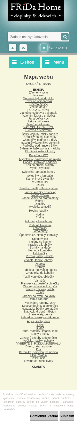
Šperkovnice (40, 238)
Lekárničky (40, 253)
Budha (40, 328)
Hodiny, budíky (38, 210)
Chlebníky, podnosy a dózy (40, 139)
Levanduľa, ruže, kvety (38, 360)
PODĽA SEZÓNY (38, 109)
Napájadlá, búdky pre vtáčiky (40, 308)
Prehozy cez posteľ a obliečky (40, 283)
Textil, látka (38, 358)
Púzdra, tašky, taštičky (40, 256)
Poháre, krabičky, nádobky (40, 162)
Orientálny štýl (38, 104)
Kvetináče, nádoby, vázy (40, 302)
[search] (65, 36)
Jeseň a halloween (39, 124)
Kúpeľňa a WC (38, 155)
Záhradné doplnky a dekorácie (40, 317)
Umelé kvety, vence (40, 314)
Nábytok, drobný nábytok (40, 311)
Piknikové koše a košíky (40, 151)
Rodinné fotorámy (40, 225)
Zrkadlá (40, 264)
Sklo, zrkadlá (38, 355)
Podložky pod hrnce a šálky (40, 145)
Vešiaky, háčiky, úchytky (38, 340)
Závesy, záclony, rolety (40, 289)
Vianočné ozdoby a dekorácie (38, 112)
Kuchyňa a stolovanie (38, 130)
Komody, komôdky (40, 250)
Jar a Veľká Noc (38, 118)
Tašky (40, 292)
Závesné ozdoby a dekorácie (38, 337)
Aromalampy (40, 181)
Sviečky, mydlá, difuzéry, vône (38, 188)
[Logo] (36, 10)
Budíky (40, 217)
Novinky (38, 95)
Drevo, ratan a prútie (38, 346)
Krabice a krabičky (40, 244)
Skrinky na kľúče (40, 247)
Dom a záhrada (38, 299)
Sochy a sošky (40, 333)
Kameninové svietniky (40, 178)
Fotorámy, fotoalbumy (38, 221)
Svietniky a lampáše (40, 175)
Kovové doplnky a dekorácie (40, 305)
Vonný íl (40, 201)
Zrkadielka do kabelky (40, 272)
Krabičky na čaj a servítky (40, 137)
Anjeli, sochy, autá (38, 321)
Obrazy (40, 267)
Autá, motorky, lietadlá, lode (40, 331)
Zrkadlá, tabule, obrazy (38, 260)
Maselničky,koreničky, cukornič (40, 142)
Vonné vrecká (40, 195)
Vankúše (39, 280)
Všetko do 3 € (38, 107)
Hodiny (40, 214)
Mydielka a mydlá (40, 206)
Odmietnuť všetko (44, 416)
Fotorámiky (40, 228)
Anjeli (40, 325)
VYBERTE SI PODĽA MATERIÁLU (38, 343)
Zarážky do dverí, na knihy (38, 296)
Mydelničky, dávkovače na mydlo (40, 159)
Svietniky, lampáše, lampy (38, 171)
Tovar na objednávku (38, 101)
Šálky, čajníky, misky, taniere (40, 134)
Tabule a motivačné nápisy (40, 269)
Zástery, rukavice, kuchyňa (40, 286)
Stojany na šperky (40, 241)
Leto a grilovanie (38, 121)
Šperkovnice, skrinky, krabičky (38, 235)
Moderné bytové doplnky (38, 98)
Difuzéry (40, 203)
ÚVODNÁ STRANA (38, 83)
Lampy (40, 184)
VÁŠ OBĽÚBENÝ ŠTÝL (38, 127)
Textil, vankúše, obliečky (38, 276)
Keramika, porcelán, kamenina (38, 352)
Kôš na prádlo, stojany (40, 165)
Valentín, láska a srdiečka (38, 115)
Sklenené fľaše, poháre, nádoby (40, 148)
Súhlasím (67, 416)
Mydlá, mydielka (40, 167)
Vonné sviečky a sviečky (40, 192)
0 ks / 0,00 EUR (58, 48)
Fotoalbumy (39, 231)
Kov (38, 349)
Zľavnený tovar (38, 92)
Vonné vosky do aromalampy (40, 198)
